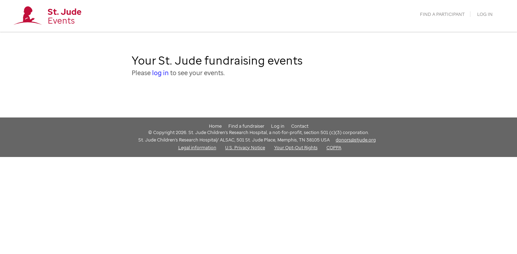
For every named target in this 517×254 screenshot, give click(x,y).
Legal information (197, 147)
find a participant (442, 14)
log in (160, 72)
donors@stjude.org (356, 140)
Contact (299, 126)
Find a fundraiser (246, 126)
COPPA (333, 147)
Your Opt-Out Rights (296, 147)
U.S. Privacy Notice (245, 147)
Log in (485, 14)
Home (215, 126)
